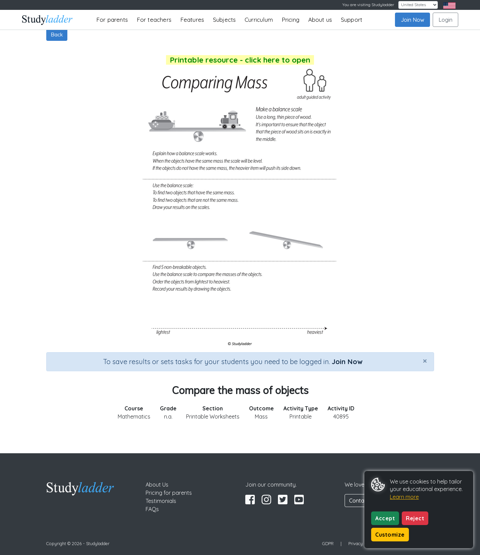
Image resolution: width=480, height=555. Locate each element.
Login (445, 19)
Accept (385, 518)
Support (351, 19)
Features (192, 19)
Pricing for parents (169, 492)
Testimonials (161, 500)
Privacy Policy (362, 543)
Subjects (224, 19)
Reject (415, 518)
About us (320, 19)
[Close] (425, 361)
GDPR (328, 543)
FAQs (152, 509)
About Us (157, 484)
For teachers (154, 19)
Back (57, 34)
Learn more (404, 496)
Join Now (412, 19)
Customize (390, 534)
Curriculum (259, 19)
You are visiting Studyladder (368, 4)
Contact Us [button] (363, 500)
